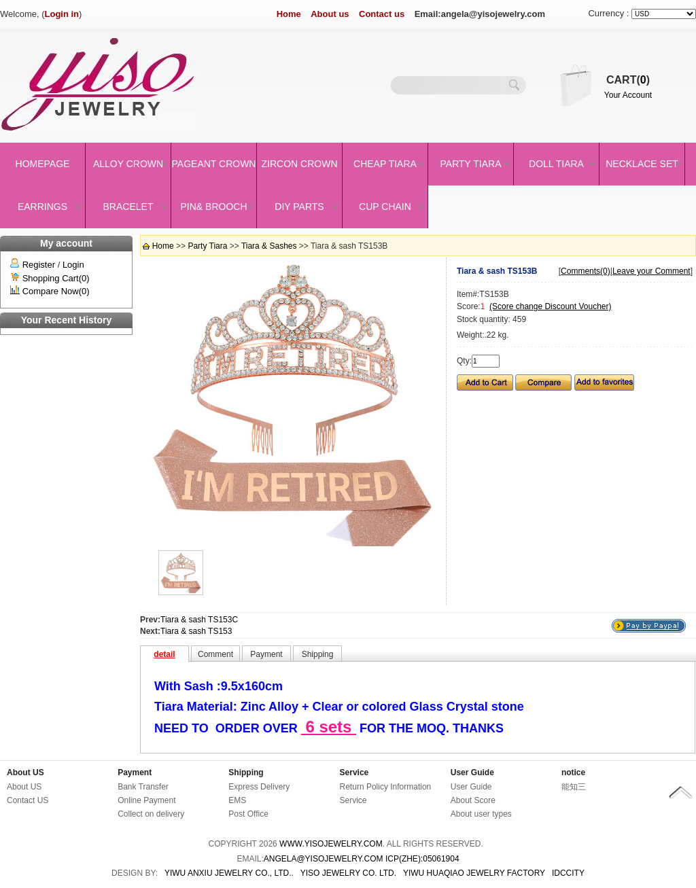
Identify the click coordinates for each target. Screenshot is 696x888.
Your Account (628, 95)
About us (330, 14)
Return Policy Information (386, 787)
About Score (473, 800)
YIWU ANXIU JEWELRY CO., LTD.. (229, 873)
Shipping (245, 772)
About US (25, 772)
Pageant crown (214, 163)
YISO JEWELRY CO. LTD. (348, 873)
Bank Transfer (143, 787)
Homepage (43, 163)
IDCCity (568, 873)
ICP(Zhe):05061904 (422, 859)
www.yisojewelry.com (331, 844)
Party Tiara (471, 163)
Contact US (27, 800)
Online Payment (146, 800)
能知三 (573, 787)
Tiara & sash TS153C (199, 619)
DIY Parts (299, 206)
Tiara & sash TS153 (196, 631)
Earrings (42, 206)
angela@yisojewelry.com (323, 859)
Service (354, 772)
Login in (62, 14)
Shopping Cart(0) (56, 278)
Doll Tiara (556, 163)
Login (73, 265)
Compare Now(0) (56, 291)
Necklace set (642, 163)
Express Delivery (259, 787)
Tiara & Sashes (269, 246)
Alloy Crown (128, 163)
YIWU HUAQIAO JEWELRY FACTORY (474, 873)
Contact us (381, 14)
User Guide (472, 772)
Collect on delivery (151, 814)
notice (573, 772)
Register (38, 265)
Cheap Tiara (385, 163)
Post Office (248, 814)
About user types (481, 814)
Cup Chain (385, 206)
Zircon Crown (300, 163)
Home (289, 14)
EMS (237, 800)
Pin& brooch (213, 206)
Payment (135, 772)
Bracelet (128, 206)
